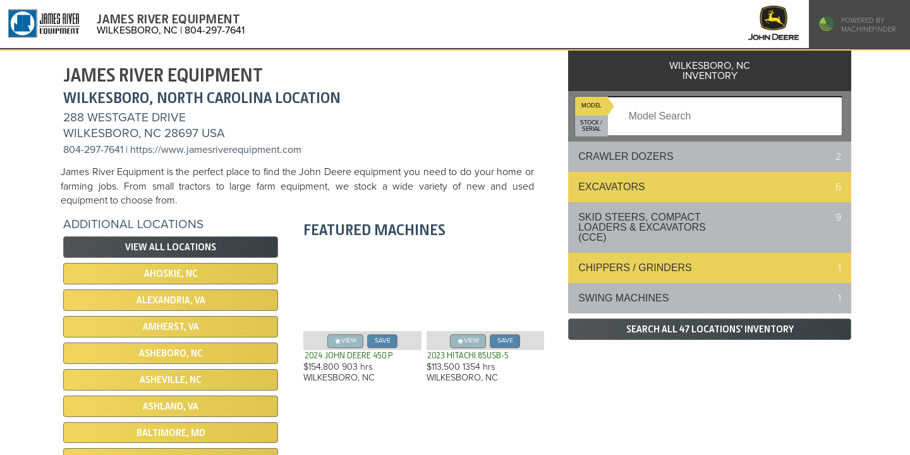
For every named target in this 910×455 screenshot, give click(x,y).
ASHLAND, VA (170, 406)
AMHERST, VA (171, 327)
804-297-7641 (93, 149)
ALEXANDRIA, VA (170, 300)
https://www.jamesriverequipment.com (215, 149)
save (383, 340)
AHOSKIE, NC (171, 274)
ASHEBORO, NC (171, 353)
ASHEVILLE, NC (171, 380)
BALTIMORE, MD (170, 433)
